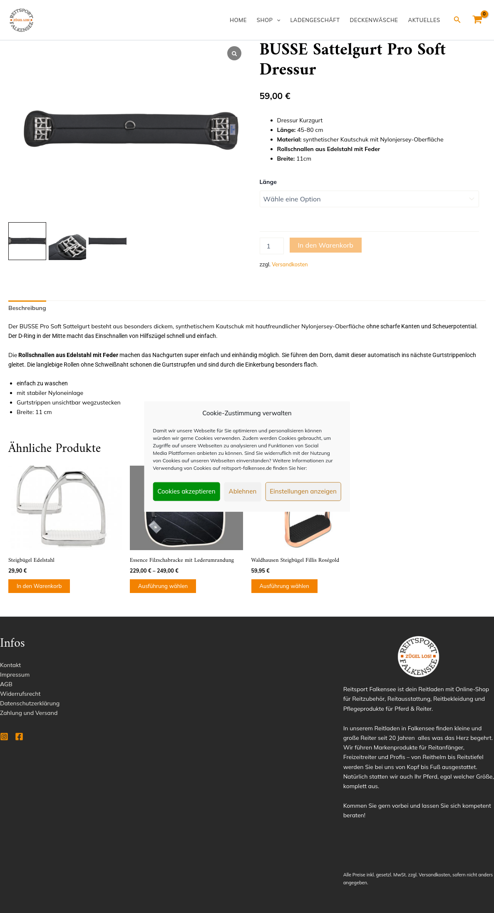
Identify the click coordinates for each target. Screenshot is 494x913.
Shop (269, 20)
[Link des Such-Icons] (457, 20)
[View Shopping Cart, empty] (477, 20)
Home (238, 20)
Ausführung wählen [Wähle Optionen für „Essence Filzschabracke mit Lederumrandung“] (163, 586)
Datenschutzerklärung (30, 703)
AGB (6, 684)
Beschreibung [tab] (27, 308)
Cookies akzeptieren (186, 491)
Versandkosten (290, 264)
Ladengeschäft (315, 20)
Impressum (15, 674)
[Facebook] (19, 736)
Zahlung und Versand (28, 713)
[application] (277, 20)
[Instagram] (4, 736)
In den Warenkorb (325, 245)
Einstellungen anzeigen (303, 491)
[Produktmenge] (272, 246)
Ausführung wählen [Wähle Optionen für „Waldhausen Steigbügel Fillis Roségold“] (284, 586)
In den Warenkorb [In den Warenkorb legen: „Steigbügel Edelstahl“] (39, 586)
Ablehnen (243, 491)
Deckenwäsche (374, 20)
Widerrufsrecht (20, 693)
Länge (268, 182)
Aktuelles (424, 20)
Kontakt (10, 665)
